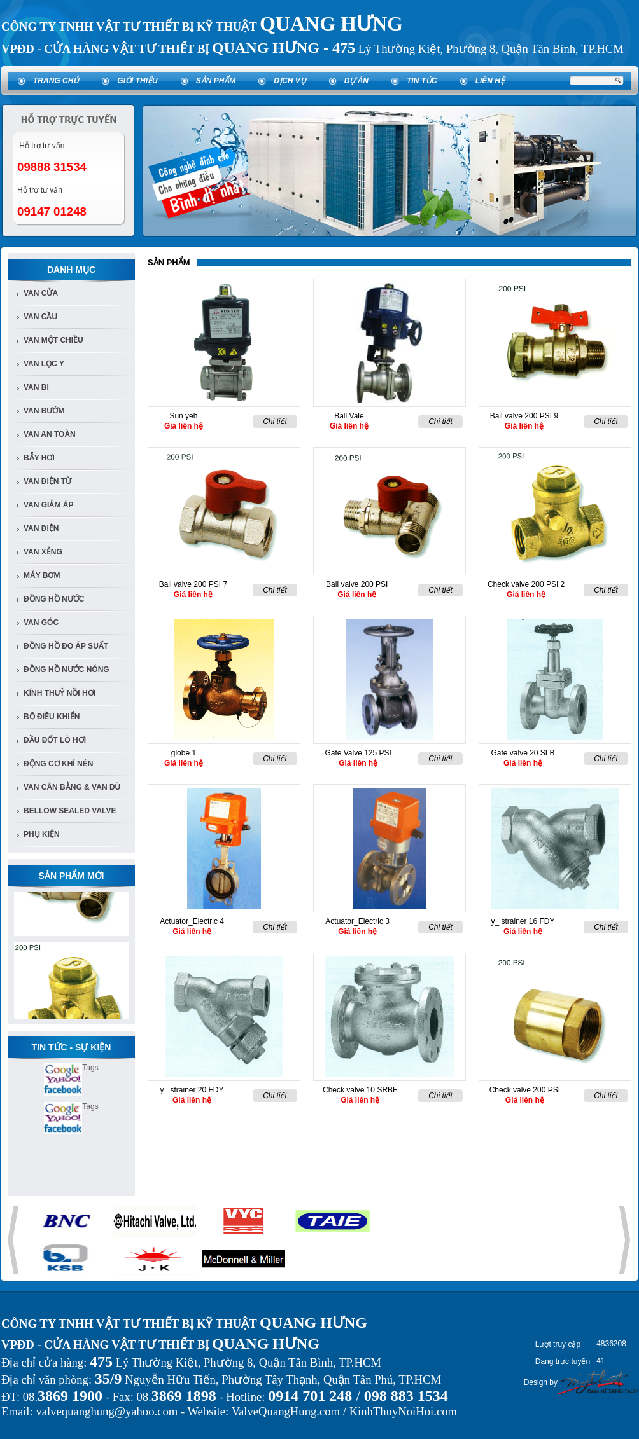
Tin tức (422, 80)
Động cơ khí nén (58, 763)
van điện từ (47, 481)
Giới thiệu (137, 80)
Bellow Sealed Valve (70, 810)
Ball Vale (348, 415)
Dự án (356, 80)
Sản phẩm (216, 80)
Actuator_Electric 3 (357, 921)
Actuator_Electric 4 (192, 921)
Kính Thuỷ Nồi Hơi (59, 693)
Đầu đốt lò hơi (55, 740)
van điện (41, 528)
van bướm (44, 410)
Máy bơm (42, 575)
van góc (41, 622)
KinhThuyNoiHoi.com (403, 1411)
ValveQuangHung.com (286, 1411)
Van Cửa (41, 293)
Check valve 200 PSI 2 (526, 584)
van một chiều (53, 340)
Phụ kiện (42, 834)
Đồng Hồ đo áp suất (66, 646)
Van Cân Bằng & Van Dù (72, 787)
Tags (90, 1067)
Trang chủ (56, 80)
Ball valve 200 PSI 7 (193, 584)
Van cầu (40, 316)
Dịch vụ (289, 80)
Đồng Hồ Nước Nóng (66, 669)
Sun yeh (183, 415)
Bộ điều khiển (52, 716)
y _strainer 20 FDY (191, 1089)
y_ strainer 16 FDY (522, 921)
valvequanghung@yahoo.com (107, 1411)
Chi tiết (275, 421)
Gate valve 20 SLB (522, 752)
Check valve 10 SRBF (360, 1089)
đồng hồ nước (54, 599)
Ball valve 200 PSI (357, 584)
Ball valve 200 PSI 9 (524, 415)
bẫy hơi (39, 457)
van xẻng (43, 551)
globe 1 (183, 752)
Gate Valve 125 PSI (358, 752)
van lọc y (44, 363)
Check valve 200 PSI (524, 1089)
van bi (36, 387)
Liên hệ (490, 80)
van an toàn (50, 434)
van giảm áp (48, 504)
